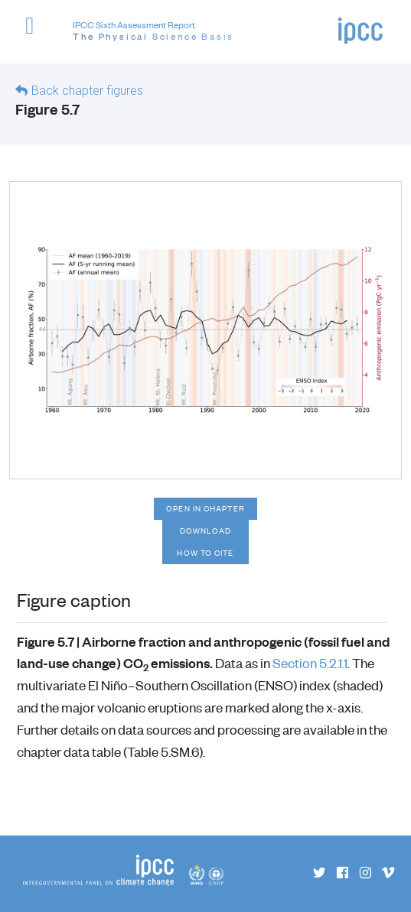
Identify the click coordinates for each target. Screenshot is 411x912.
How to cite (205, 552)
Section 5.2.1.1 (309, 662)
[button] (36, 34)
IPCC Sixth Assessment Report (153, 31)
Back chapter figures (87, 90)
